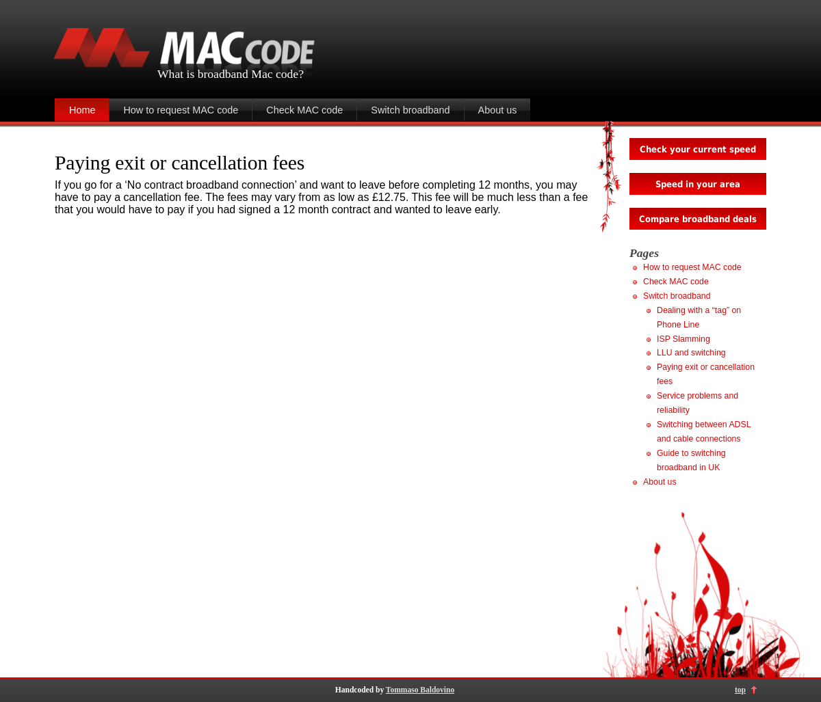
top (740, 690)
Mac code (274, 74)
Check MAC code (304, 110)
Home (82, 110)
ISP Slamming (683, 339)
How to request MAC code (180, 110)
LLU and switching (691, 352)
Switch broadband (410, 110)
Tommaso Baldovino (420, 690)
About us (497, 110)
